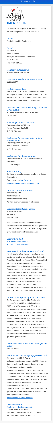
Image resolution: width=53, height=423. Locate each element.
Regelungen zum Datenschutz (18, 244)
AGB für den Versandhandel (17, 241)
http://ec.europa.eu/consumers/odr (20, 398)
